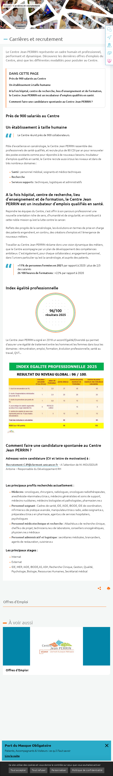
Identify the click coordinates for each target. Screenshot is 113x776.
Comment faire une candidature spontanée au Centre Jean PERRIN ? (51, 101)
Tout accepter (18, 770)
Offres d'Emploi (15, 602)
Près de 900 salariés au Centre (27, 78)
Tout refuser (38, 770)
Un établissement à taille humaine (30, 84)
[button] (108, 588)
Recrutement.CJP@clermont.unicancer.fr (32, 464)
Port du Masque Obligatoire (28, 745)
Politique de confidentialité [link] (87, 770)
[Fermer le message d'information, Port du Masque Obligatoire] (106, 745)
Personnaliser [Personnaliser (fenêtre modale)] (59, 770)
